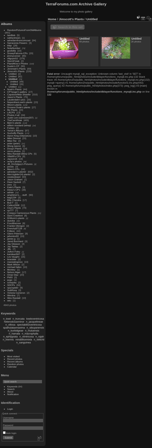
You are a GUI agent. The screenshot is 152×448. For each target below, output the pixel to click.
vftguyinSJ (12, 58)
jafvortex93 (13, 236)
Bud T (10, 202)
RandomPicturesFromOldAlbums (24, 30)
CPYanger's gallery (17, 92)
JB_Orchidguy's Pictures (20, 164)
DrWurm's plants (15, 218)
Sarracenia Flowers (17, 43)
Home (52, 19)
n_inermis (8, 339)
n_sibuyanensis (35, 327)
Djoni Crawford (15, 215)
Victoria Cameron (16, 292)
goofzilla (11, 50)
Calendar (12, 366)
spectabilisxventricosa (29, 324)
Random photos (15, 364)
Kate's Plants (14, 187)
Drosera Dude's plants (18, 107)
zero (9, 184)
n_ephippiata (10, 336)
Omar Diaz (12, 274)
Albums (6, 24)
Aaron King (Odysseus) (19, 135)
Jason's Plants (14, 97)
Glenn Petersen (15, 233)
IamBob (11, 35)
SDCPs (11, 285)
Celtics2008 (13, 205)
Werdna (11, 295)
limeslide (11, 259)
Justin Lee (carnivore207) (20, 117)
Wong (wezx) (14, 146)
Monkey (11, 269)
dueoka (11, 220)
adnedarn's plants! (16, 171)
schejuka (11, 282)
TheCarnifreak (14, 120)
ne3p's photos (14, 161)
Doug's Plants (14, 148)
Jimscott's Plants (16, 71)
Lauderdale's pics (16, 99)
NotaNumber (14, 48)
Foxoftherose (14, 223)
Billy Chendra (14, 200)
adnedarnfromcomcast (18, 40)
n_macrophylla (30, 333)
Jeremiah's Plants (16, 68)
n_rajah (39, 336)
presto (10, 166)
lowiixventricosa (35, 318)
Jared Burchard (15, 241)
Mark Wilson (13, 264)
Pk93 (10, 277)
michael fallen (14, 267)
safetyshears (14, 37)
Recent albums (15, 361)
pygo (9, 280)
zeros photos (14, 151)
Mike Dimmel (14, 138)
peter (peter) (13, 143)
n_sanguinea (23, 342)
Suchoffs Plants (15, 133)
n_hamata (14, 333)
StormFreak (13, 61)
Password (8, 425)
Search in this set (70, 27)
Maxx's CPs (13, 169)
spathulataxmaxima (14, 327)
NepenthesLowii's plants (19, 102)
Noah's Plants (14, 89)
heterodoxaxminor (14, 321)
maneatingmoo (15, 262)
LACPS (11, 112)
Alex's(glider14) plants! (19, 174)
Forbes (11, 128)
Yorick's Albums (15, 130)
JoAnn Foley (13, 251)
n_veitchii (39, 339)
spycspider (12, 287)
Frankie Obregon (16, 225)
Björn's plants (14, 122)
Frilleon (11, 231)
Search (11, 389)
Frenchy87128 (14, 228)
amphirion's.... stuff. (17, 195)
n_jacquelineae (34, 321)
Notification (13, 394)
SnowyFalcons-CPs (17, 53)
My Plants (12, 110)
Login (10, 409)
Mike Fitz (12, 140)
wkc (9, 300)
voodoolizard (14, 177)
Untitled (13, 74)
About (10, 391)
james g (11, 238)
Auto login (9, 433)
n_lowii (7, 318)
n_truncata (18, 318)
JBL (9, 249)
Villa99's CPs (14, 156)
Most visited (13, 356)
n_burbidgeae (15, 330)
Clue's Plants (14, 207)
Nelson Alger (14, 272)
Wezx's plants (14, 104)
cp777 (10, 210)
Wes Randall (14, 298)
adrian (10, 192)
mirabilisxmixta (23, 339)
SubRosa (12, 290)
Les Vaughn (13, 256)
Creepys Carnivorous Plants (21, 213)
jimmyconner (14, 55)
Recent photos (14, 359)
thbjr (9, 45)
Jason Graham (15, 179)
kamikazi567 (13, 254)
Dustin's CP (13, 66)
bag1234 (11, 197)
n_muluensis (32, 330)
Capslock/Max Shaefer (19, 94)
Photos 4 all (13, 115)
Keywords (12, 386)
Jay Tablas (12, 246)
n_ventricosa (26, 336)
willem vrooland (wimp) (19, 125)
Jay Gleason (13, 244)
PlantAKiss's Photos (17, 63)
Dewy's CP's (13, 189)
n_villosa (10, 324)
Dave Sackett (14, 182)
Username (8, 417)
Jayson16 (12, 159)
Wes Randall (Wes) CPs (19, 153)
